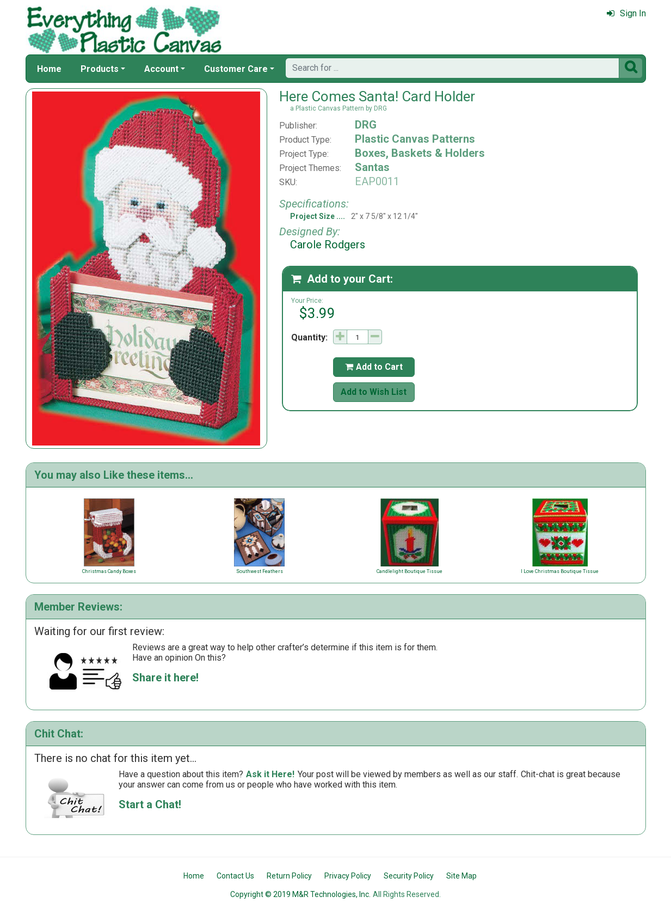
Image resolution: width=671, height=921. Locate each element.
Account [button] (161, 69)
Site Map (461, 875)
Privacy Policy (347, 875)
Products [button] (100, 69)
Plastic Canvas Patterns (415, 138)
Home (49, 69)
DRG (366, 124)
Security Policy (409, 875)
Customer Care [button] (236, 69)
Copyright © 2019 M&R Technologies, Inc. (300, 894)
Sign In (626, 13)
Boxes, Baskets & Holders (420, 153)
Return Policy (289, 875)
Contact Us (235, 875)
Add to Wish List (374, 392)
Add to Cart (374, 367)
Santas (372, 167)
